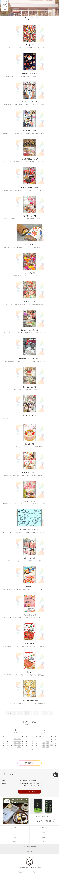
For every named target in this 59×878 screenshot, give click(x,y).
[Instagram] (55, 774)
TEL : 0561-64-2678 (29, 791)
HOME (15, 827)
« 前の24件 (10, 713)
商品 (44, 832)
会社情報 (29, 851)
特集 (15, 837)
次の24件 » (49, 713)
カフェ (15, 832)
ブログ (44, 842)
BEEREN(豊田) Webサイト (29, 846)
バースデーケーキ (44, 827)
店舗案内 (44, 837)
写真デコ (15, 842)
